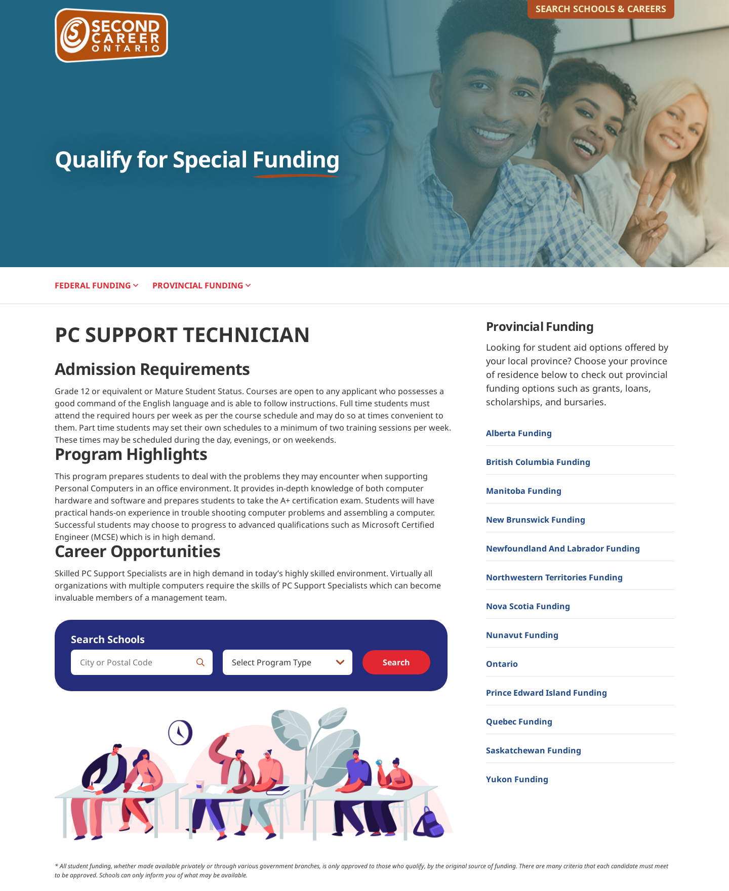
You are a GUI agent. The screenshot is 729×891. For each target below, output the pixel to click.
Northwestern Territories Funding (554, 577)
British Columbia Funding (538, 462)
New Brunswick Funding (535, 519)
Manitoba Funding (523, 490)
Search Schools (108, 639)
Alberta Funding (519, 433)
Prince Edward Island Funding (546, 692)
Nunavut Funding (522, 635)
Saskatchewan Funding (533, 750)
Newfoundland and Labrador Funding (563, 548)
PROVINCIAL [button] (201, 285)
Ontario (502, 663)
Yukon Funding (517, 779)
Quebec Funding (519, 721)
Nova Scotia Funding (528, 606)
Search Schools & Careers (601, 9)
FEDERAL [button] (96, 285)
